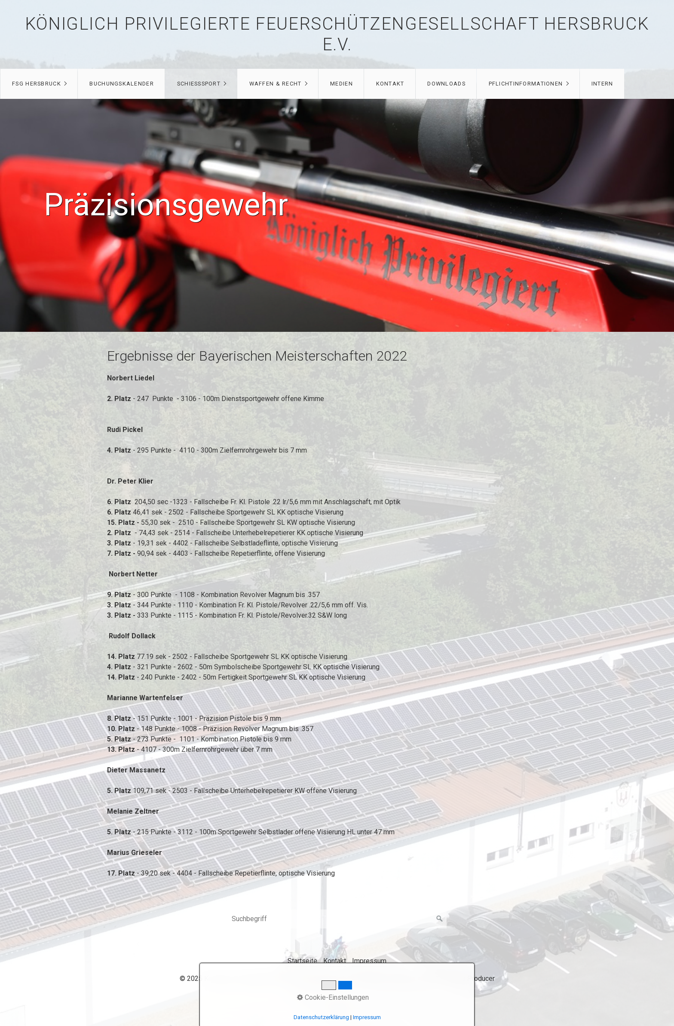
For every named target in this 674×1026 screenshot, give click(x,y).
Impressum (369, 961)
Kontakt (390, 83)
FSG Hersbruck (36, 83)
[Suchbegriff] (337, 919)
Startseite (302, 961)
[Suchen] (440, 919)
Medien (341, 83)
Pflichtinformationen (526, 83)
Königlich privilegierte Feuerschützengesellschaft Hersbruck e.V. (337, 34)
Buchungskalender (121, 83)
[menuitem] (38, 84)
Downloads (446, 83)
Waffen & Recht (275, 83)
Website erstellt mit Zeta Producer (442, 978)
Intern (602, 83)
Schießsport (199, 83)
